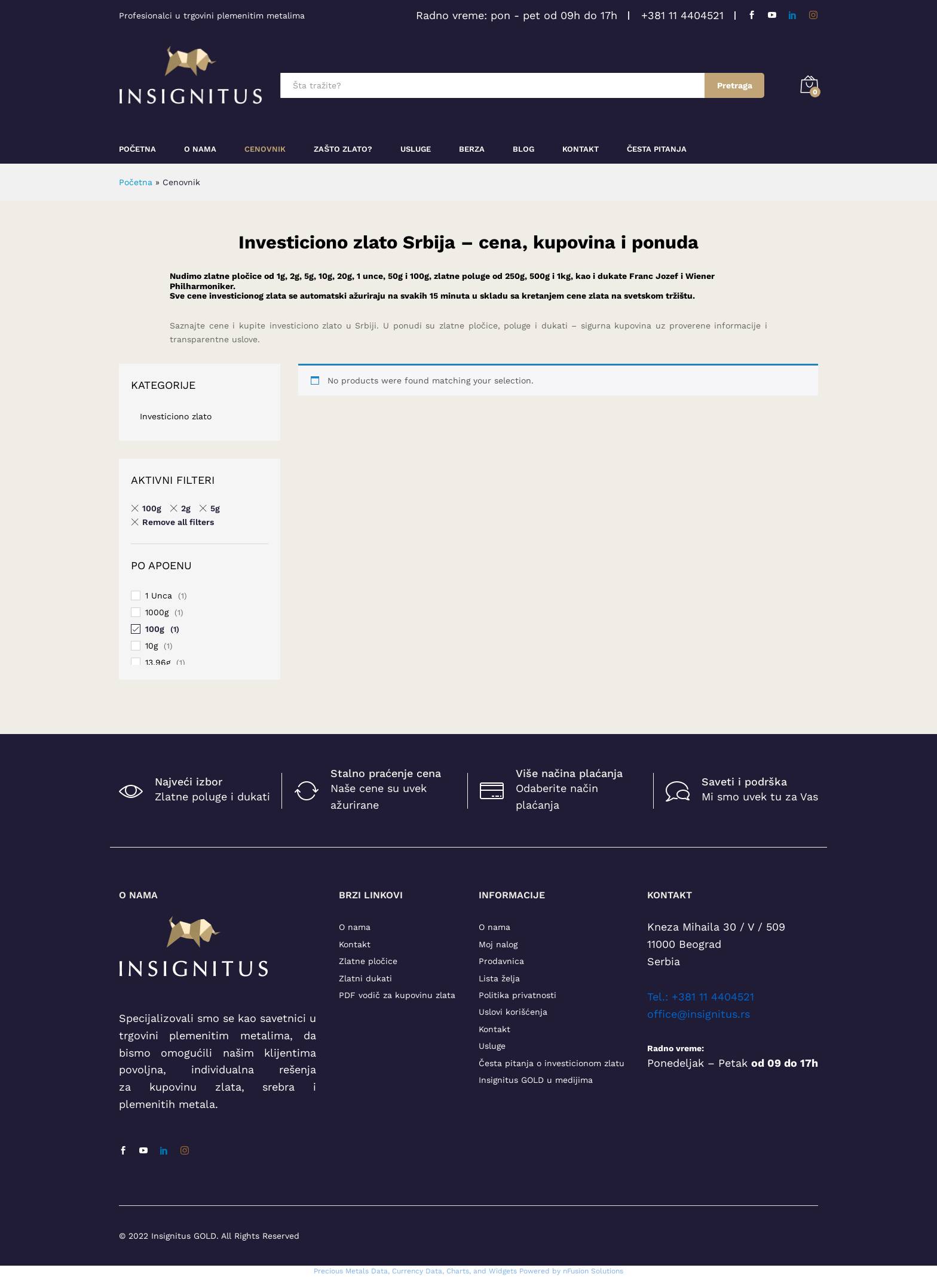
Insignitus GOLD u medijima (536, 1080)
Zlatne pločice (368, 961)
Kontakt (580, 149)
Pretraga (734, 85)
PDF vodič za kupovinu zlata (397, 995)
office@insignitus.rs (698, 1014)
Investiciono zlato (176, 416)
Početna (137, 149)
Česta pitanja (657, 149)
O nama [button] (200, 149)
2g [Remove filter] (186, 508)
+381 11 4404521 (682, 15)
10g (151, 645)
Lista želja (499, 978)
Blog (523, 149)
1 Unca (158, 595)
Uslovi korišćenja (513, 1012)
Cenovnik (265, 149)
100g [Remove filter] (151, 508)
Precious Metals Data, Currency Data (378, 1271)
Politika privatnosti (517, 995)
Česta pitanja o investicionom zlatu (551, 1063)
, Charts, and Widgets (479, 1271)
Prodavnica (501, 961)
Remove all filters (178, 522)
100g (154, 629)
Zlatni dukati (365, 978)
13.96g (157, 662)
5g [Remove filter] (215, 508)
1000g (157, 612)
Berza (472, 149)
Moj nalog (498, 944)
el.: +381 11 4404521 (703, 996)
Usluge (415, 149)
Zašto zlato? (343, 149)
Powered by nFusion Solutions (571, 1271)
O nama (354, 927)
